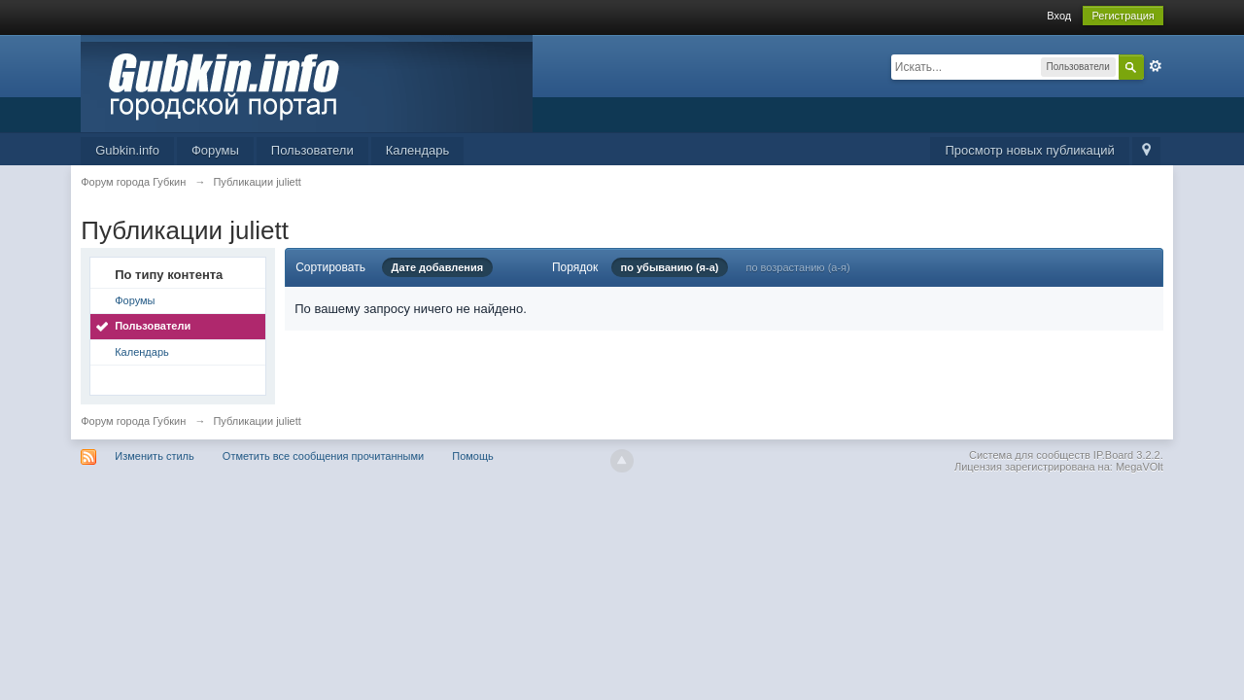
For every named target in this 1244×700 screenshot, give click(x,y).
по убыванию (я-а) (670, 267)
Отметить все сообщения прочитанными (323, 456)
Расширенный (1155, 66)
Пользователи (312, 150)
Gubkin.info (127, 150)
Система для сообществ (1029, 455)
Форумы (215, 150)
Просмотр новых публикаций (1029, 150)
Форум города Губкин (133, 421)
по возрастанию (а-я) (797, 267)
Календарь (418, 150)
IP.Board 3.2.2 (1126, 455)
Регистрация (1122, 15)
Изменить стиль (154, 456)
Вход (1059, 15)
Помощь (473, 456)
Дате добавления (438, 267)
